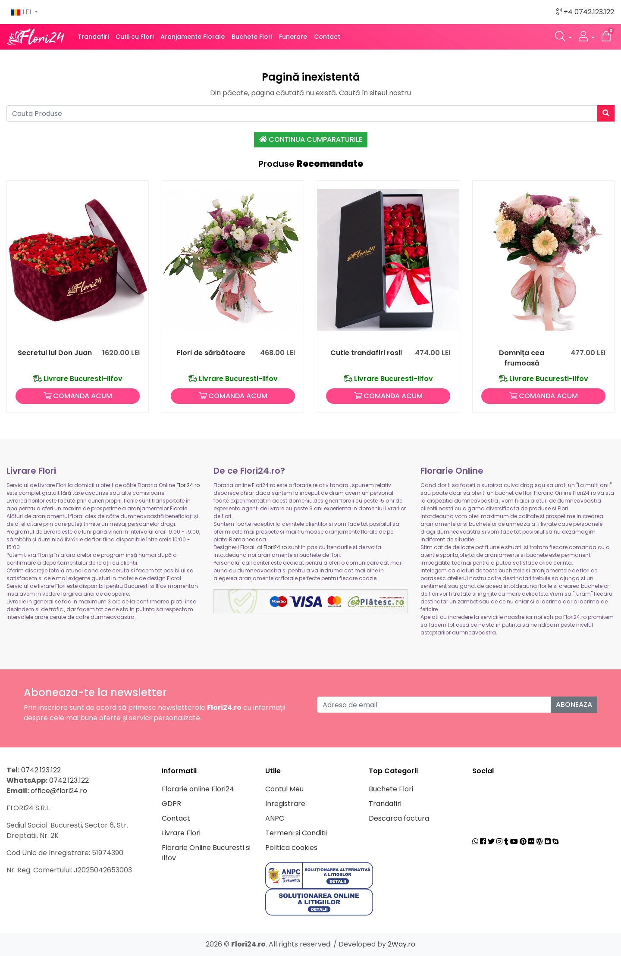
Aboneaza (574, 704)
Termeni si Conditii (296, 833)
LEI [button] (21, 12)
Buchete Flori (252, 36)
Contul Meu (284, 789)
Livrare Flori (181, 833)
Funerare (293, 36)
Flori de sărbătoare (211, 353)
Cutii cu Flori (135, 36)
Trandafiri (93, 36)
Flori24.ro (188, 485)
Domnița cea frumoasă (521, 358)
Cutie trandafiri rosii (366, 353)
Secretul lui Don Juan (55, 353)
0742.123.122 (41, 770)
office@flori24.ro (59, 791)
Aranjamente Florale (192, 36)
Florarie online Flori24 (198, 789)
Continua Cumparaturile (310, 139)
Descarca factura (399, 818)
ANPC (274, 818)
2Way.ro (401, 944)
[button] (564, 37)
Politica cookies (291, 848)
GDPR (171, 804)
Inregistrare (285, 804)
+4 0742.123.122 (585, 12)
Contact (327, 36)
